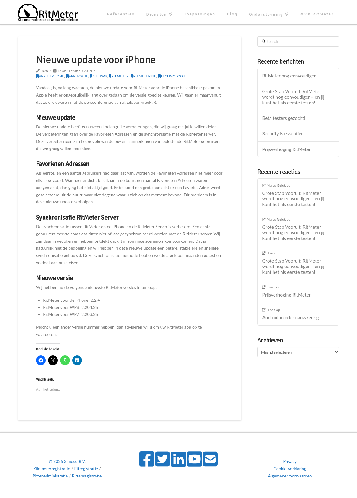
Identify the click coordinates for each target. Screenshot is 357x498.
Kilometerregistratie (51, 468)
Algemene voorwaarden (290, 475)
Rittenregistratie (87, 475)
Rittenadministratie (50, 475)
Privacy (290, 461)
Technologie (172, 76)
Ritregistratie (86, 468)
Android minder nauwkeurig (290, 317)
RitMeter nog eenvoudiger (289, 75)
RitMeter (119, 76)
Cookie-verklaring (290, 468)
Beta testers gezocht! (283, 118)
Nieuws (98, 76)
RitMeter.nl (143, 76)
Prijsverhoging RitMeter (286, 149)
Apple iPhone (50, 76)
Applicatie (77, 76)
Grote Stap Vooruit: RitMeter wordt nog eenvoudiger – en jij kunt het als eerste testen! (293, 97)
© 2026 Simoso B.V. (67, 461)
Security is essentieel (283, 133)
